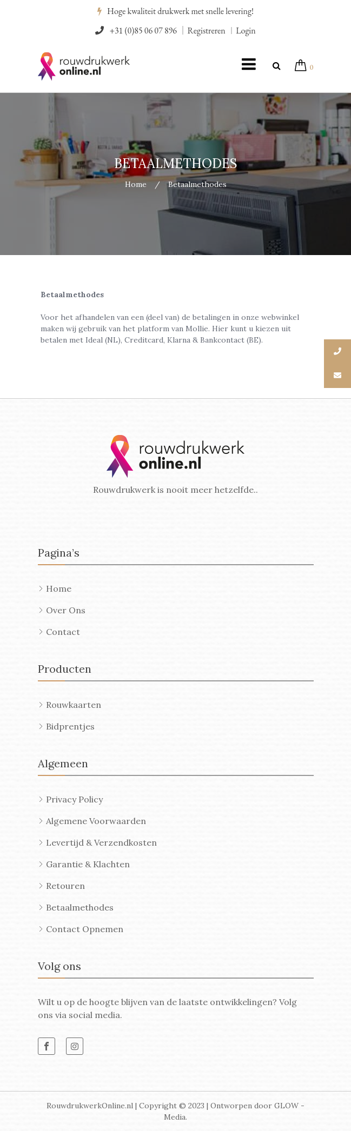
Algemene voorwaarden (96, 820)
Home (136, 184)
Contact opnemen (84, 928)
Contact (63, 631)
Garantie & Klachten (88, 864)
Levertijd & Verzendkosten (101, 842)
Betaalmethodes (80, 907)
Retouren (65, 885)
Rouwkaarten (73, 704)
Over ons (65, 610)
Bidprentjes (70, 726)
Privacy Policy (74, 799)
